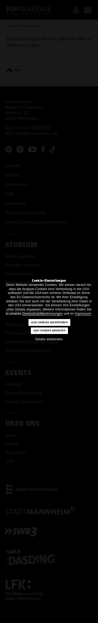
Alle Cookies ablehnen (49, 330)
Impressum (83, 313)
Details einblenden (49, 339)
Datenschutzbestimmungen (42, 313)
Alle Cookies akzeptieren (49, 322)
